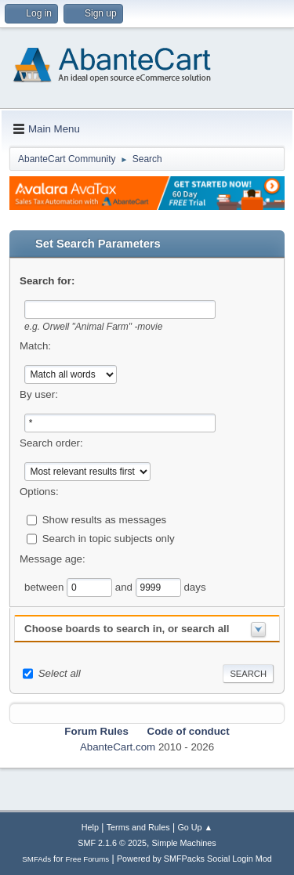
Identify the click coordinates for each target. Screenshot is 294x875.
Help (90, 827)
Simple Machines (184, 843)
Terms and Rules (138, 827)
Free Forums (88, 859)
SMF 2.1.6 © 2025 (112, 843)
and (125, 587)
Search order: (51, 443)
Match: (35, 346)
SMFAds (36, 859)
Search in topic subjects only (108, 538)
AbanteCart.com (117, 747)
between (45, 587)
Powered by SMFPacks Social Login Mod (194, 858)
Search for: (47, 281)
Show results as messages (104, 520)
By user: (39, 394)
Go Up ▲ (194, 827)
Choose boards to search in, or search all (126, 629)
